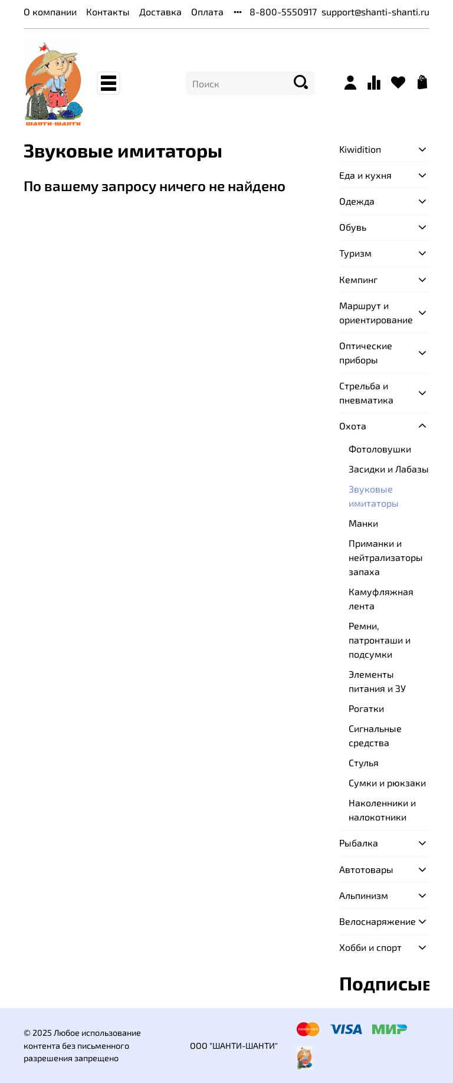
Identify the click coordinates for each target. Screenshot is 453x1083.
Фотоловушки (380, 448)
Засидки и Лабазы (389, 468)
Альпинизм (363, 895)
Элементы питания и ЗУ (377, 681)
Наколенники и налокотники (382, 809)
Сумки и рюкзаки (387, 782)
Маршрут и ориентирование (375, 312)
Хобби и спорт (370, 947)
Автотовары (366, 869)
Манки (363, 523)
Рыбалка (358, 842)
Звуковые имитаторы (374, 495)
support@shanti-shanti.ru (375, 11)
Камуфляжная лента (381, 598)
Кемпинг (358, 279)
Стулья (364, 762)
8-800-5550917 (283, 11)
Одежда (357, 200)
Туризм (355, 252)
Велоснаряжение (375, 921)
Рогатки (366, 708)
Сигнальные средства (375, 735)
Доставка (160, 11)
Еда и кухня (365, 174)
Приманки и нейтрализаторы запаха (386, 557)
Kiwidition (360, 149)
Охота (352, 425)
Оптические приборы (365, 352)
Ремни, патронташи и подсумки (380, 639)
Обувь (352, 226)
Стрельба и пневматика (366, 392)
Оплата (207, 11)
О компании (50, 11)
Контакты (108, 11)
